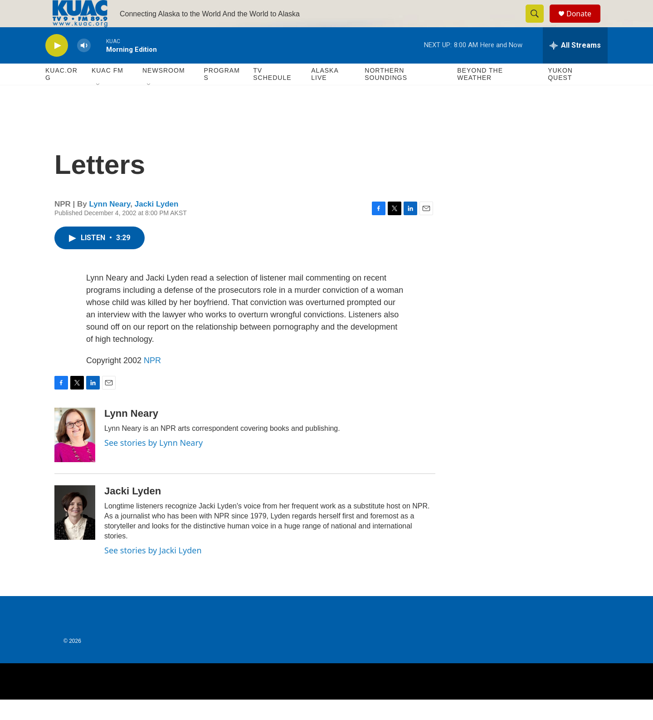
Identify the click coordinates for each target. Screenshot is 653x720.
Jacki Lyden (157, 224)
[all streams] (575, 66)
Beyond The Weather (480, 94)
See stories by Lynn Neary (153, 463)
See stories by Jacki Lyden (153, 570)
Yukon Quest (560, 94)
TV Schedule (272, 94)
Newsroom (163, 90)
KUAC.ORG (61, 94)
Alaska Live (324, 94)
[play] (56, 66)
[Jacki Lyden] (74, 533)
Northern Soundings (386, 94)
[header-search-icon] (539, 24)
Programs (221, 94)
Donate (584, 24)
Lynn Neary (110, 224)
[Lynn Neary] (74, 455)
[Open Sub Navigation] (98, 105)
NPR (152, 380)
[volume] (84, 66)
